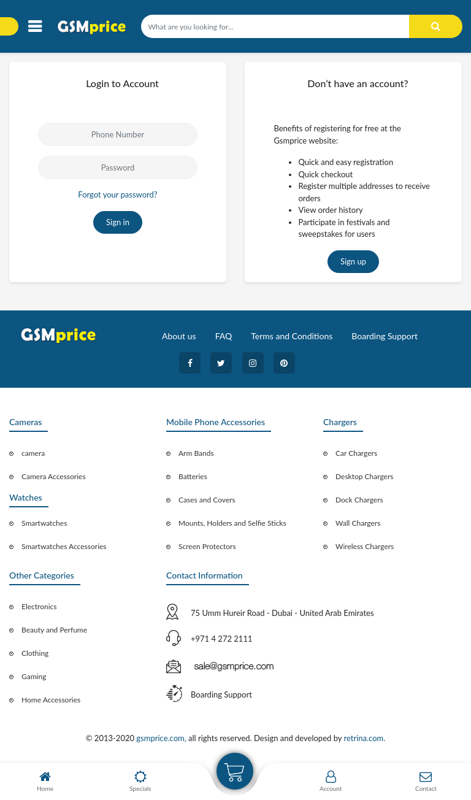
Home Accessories (50, 699)
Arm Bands (196, 453)
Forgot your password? (117, 194)
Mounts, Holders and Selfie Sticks (232, 523)
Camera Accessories (53, 476)
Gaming (33, 676)
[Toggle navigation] (35, 26)
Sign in (117, 222)
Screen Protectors (207, 546)
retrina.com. (364, 738)
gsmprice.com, (162, 738)
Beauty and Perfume (54, 629)
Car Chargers (356, 453)
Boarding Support (384, 336)
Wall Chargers (357, 523)
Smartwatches (44, 523)
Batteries (192, 476)
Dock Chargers (359, 499)
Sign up (353, 261)
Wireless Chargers (364, 546)
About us (179, 336)
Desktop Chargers (364, 476)
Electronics (39, 606)
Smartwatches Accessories (64, 546)
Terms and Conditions (291, 336)
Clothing (34, 653)
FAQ (223, 336)
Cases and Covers (207, 499)
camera (33, 453)
